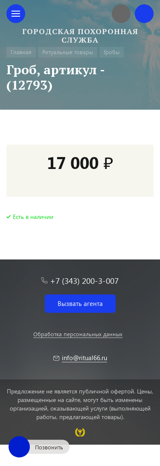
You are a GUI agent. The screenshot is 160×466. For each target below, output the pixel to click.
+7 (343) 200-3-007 (84, 280)
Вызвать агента (80, 303)
